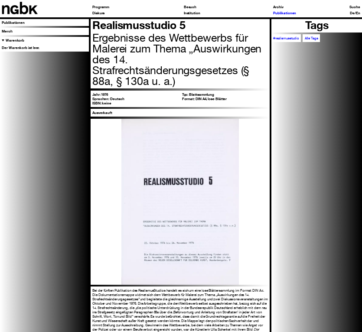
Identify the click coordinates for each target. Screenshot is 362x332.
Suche (354, 7)
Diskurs (98, 13)
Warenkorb (15, 40)
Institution (192, 13)
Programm (100, 7)
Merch (7, 31)
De (352, 13)
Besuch (190, 7)
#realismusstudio (286, 38)
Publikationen (284, 13)
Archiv (278, 7)
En (358, 13)
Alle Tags (311, 38)
